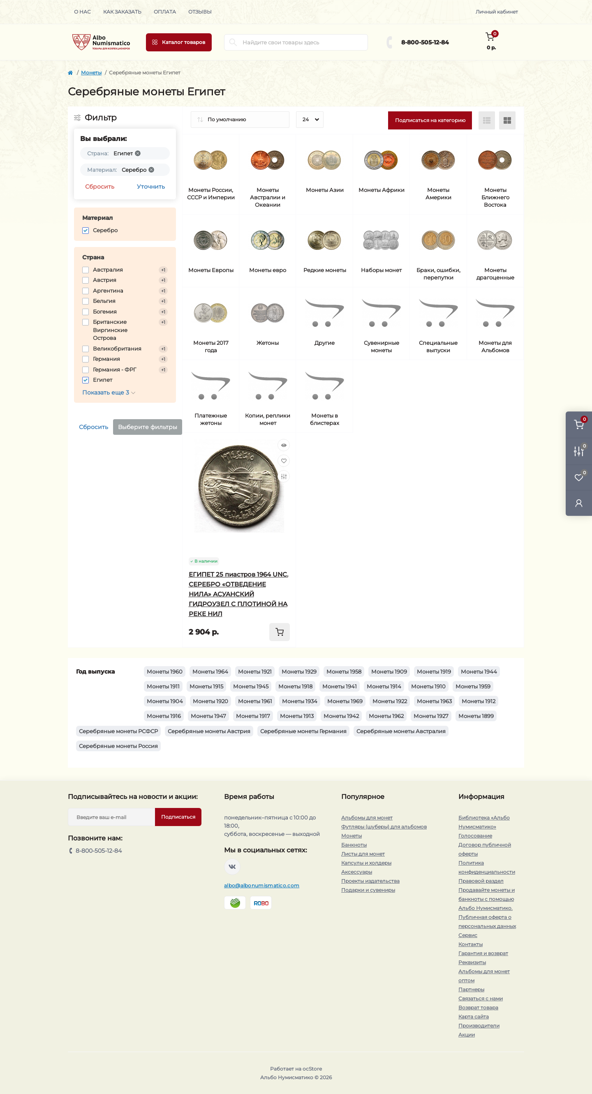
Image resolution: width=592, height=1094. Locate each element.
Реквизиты (472, 962)
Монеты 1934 (299, 701)
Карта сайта (473, 1016)
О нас (82, 12)
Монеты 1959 (473, 686)
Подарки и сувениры (368, 890)
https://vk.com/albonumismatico (232, 866)
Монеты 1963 (434, 701)
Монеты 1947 (208, 716)
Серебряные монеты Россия (118, 746)
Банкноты (354, 845)
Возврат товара (478, 1007)
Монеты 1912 (478, 701)
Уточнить (151, 186)
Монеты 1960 (165, 671)
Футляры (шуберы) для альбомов (384, 827)
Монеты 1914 (384, 686)
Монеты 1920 (210, 701)
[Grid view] (507, 120)
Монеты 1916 (164, 716)
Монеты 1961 (255, 701)
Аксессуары (356, 872)
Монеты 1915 (206, 686)
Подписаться (178, 817)
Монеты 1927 (431, 716)
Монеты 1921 (255, 671)
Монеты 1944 (479, 671)
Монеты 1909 (389, 671)
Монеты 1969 (345, 701)
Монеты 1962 (386, 716)
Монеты (91, 72)
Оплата (165, 12)
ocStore (312, 1069)
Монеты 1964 (210, 671)
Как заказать (122, 12)
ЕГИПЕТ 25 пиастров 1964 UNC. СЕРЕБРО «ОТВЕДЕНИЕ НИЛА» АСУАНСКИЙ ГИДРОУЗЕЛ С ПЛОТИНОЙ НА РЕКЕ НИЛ (238, 594)
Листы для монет (363, 854)
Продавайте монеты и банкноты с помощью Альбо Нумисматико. (486, 899)
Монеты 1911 (163, 686)
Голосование (475, 836)
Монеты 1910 (428, 686)
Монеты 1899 (476, 716)
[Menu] (179, 42)
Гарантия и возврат (483, 953)
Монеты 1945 (250, 686)
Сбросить (99, 186)
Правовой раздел (481, 881)
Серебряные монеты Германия (303, 731)
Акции (466, 1035)
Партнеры (471, 989)
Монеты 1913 (297, 716)
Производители (479, 1025)
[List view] (487, 120)
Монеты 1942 (341, 716)
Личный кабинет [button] (497, 12)
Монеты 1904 (165, 701)
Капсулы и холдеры (366, 863)
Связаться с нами (480, 998)
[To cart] (279, 632)
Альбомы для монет (367, 818)
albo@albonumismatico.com (261, 885)
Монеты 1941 (339, 686)
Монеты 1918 (295, 686)
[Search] (233, 42)
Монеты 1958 (343, 671)
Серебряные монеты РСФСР (118, 731)
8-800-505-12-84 (425, 42)
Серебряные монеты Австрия (209, 731)
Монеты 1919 (434, 671)
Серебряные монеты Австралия (401, 731)
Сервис (467, 935)
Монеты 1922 (389, 701)
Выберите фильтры (147, 427)
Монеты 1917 (253, 716)
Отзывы (200, 12)
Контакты (470, 944)
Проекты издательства (370, 881)
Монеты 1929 (299, 671)
